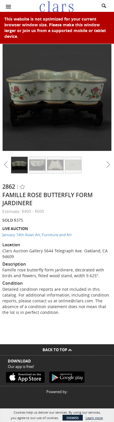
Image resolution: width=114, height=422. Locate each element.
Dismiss (73, 418)
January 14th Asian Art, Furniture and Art (37, 234)
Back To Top (57, 349)
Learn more (94, 418)
